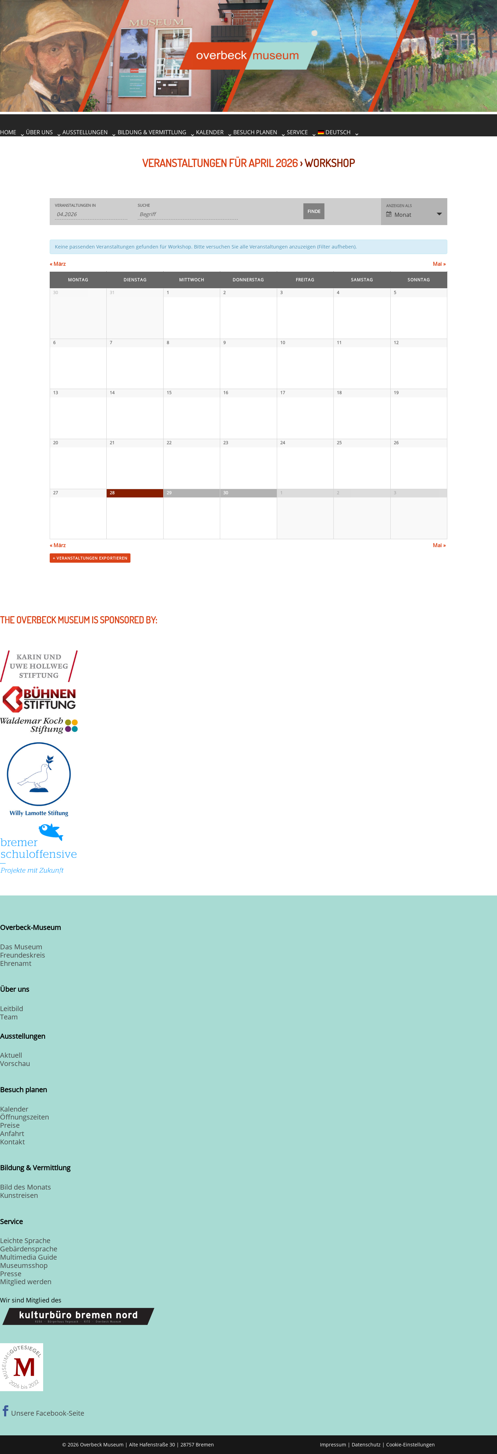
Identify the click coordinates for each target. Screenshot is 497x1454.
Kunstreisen (19, 1195)
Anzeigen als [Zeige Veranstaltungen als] (399, 205)
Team (9, 1016)
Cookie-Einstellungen (410, 1444)
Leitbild (11, 1008)
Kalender (210, 132)
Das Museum (21, 946)
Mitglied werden (25, 1281)
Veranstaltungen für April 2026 (220, 163)
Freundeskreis (22, 955)
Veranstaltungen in (75, 205)
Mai (439, 263)
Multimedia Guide (28, 1257)
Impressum (333, 1444)
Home (8, 132)
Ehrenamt (15, 963)
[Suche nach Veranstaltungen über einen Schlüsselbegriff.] (188, 214)
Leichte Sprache (25, 1240)
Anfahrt (12, 1133)
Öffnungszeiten (24, 1117)
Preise (10, 1125)
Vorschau (15, 1063)
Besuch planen (255, 132)
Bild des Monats (25, 1187)
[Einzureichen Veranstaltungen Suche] (313, 211)
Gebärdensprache (28, 1248)
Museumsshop (24, 1265)
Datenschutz (366, 1444)
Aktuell (11, 1055)
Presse (10, 1273)
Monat (398, 215)
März (58, 263)
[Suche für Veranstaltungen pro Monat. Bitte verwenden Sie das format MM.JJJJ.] (91, 214)
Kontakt (12, 1141)
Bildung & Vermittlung (152, 132)
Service (297, 132)
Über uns (39, 132)
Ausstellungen (85, 132)
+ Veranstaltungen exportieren (90, 558)
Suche (144, 205)
